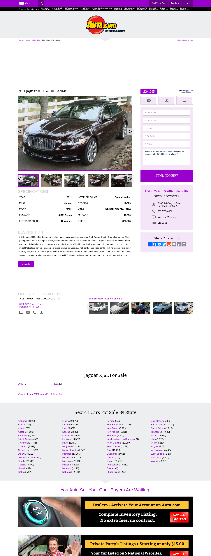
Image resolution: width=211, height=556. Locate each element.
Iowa (64, 376)
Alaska (21, 372)
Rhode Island (113, 420)
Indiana (66, 372)
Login (187, 3)
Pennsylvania (113, 412)
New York (111, 383)
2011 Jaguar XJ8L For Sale (51, 40)
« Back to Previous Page (185, 40)
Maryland (67, 394)
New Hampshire (115, 372)
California (23, 390)
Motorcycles (112, 543)
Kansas (66, 379)
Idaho (21, 420)
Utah (153, 387)
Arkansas (23, 383)
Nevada (111, 369)
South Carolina (158, 372)
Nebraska (67, 420)
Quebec (111, 416)
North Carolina (114, 390)
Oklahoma (112, 401)
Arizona (22, 379)
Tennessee (156, 379)
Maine (65, 390)
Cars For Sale (68, 536)
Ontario (110, 405)
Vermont (155, 390)
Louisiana (67, 387)
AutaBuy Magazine (174, 542)
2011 (38, 40)
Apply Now (189, 91)
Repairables (112, 540)
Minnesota (67, 405)
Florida (21, 409)
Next (130, 131)
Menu (24, 3)
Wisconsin (156, 405)
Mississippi (67, 409)
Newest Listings (69, 543)
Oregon (110, 409)
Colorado (22, 394)
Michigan (66, 401)
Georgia (22, 412)
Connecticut (24, 398)
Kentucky (67, 383)
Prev (19, 131)
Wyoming (155, 409)
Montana (66, 416)
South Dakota (158, 376)
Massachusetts (70, 398)
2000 (20, 332)
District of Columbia (28, 405)
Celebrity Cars (113, 536)
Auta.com (21, 40)
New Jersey (113, 376)
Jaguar (28, 40)
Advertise (22, 540)
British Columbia (26, 387)
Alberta (21, 376)
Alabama (22, 369)
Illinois (65, 369)
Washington (157, 398)
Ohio (109, 398)
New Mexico (113, 379)
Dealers (175, 3)
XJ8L (34, 40)
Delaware (23, 401)
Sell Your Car (158, 3)
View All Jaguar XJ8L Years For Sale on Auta (40, 342)
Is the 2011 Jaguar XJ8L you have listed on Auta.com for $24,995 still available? (166, 157)
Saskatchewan (158, 369)
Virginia (155, 394)
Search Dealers (69, 540)
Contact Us (22, 543)
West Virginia (157, 401)
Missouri (66, 412)
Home (20, 536)
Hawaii (21, 416)
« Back (26, 264)
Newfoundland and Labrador (121, 387)
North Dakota (113, 394)
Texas (154, 383)
